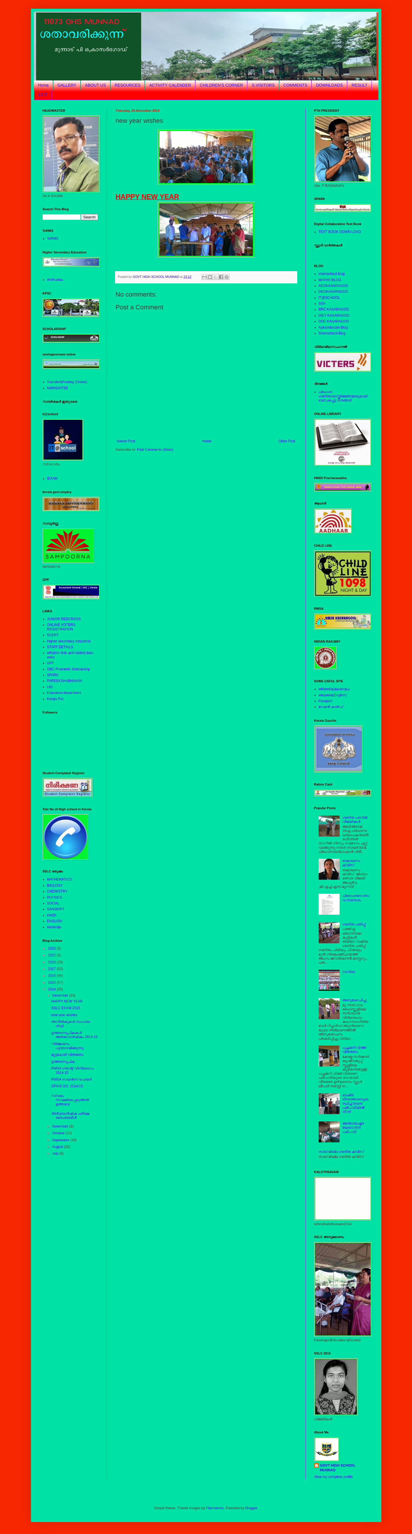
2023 (52, 948)
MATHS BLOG (330, 280)
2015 (52, 983)
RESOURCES (128, 85)
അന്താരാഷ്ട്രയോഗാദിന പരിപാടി (353, 1127)
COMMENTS (295, 85)
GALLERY (67, 85)
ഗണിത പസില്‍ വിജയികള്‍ (354, 820)
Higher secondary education (69, 641)
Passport (325, 701)
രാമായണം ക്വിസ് (351, 863)
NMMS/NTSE (57, 388)
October (58, 1133)
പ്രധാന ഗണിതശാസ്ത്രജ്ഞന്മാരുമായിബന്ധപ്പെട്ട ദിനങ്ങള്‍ (343, 396)
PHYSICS (54, 897)
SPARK (53, 675)
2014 (52, 989)
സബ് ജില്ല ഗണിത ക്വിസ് (341, 1152)
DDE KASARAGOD (334, 321)
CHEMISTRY (57, 891)
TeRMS (52, 238)
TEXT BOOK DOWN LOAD (340, 232)
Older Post (287, 441)
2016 (52, 976)
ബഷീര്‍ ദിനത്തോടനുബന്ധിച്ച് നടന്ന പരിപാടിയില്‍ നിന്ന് (355, 1103)
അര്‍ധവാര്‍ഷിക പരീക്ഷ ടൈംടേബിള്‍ (70, 1116)
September (61, 1140)
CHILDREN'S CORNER (221, 85)
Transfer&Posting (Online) (67, 382)
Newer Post (126, 441)
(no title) (348, 972)
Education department (64, 693)
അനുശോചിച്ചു (354, 1000)
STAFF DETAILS (60, 647)
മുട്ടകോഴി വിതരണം (67, 1055)
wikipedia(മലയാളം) (334, 689)
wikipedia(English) (333, 695)
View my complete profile (333, 1477)
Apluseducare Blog (333, 327)
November (60, 1126)
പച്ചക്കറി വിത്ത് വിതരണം (354, 1050)
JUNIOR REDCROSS (64, 619)
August (58, 1147)
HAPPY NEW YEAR (67, 1001)
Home (43, 85)
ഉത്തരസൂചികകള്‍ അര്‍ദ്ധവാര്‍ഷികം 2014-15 (74, 1035)
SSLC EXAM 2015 (65, 1008)
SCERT (53, 635)
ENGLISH (54, 921)
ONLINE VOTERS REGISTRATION (61, 627)
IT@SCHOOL (329, 298)
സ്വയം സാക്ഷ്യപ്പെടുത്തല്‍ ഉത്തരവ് (70, 1100)
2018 (52, 962)
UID (50, 687)
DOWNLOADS (329, 85)
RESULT (359, 85)
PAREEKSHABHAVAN (64, 681)
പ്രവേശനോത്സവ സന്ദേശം (355, 898)
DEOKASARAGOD (333, 292)
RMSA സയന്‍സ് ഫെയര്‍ (71, 1079)
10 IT (43, 94)
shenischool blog (332, 274)
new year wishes (64, 1015)
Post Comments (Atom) (155, 450)
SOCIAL (53, 903)
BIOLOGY (55, 885)
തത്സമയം (55, 280)
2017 (52, 969)
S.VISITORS (263, 85)
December (60, 995)
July (55, 1153)
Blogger (251, 1508)
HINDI (52, 915)
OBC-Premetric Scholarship (68, 669)
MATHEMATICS (59, 879)
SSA (322, 303)
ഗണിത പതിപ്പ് (353, 924)
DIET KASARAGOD (334, 315)
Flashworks (215, 1508)
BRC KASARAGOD (334, 309)
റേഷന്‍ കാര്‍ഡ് (331, 707)
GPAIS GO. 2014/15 (67, 1086)
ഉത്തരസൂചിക (63, 1062)
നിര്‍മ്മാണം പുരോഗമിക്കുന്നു (67, 1046)
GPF (50, 663)
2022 (52, 955)
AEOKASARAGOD (333, 286)
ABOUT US (95, 85)
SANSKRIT (56, 909)
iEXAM (52, 478)
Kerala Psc (55, 699)
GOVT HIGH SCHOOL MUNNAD (338, 1467)
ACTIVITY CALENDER (170, 85)
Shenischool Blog (332, 333)
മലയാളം (54, 927)
